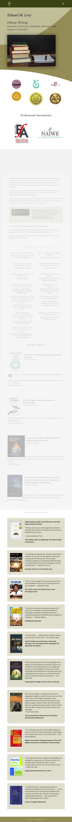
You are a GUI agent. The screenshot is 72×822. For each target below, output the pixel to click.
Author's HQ (40, 819)
